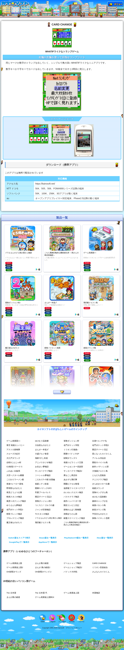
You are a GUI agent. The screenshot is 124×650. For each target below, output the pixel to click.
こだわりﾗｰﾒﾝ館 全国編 (45, 479)
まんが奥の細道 (42, 563)
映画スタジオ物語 (14, 497)
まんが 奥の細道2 (42, 567)
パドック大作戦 (70, 572)
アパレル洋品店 (99, 458)
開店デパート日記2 (43, 497)
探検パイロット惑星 (101, 518)
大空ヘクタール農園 (15, 475)
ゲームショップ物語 (72, 563)
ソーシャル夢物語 (43, 475)
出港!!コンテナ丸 (99, 441)
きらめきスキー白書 (101, 484)
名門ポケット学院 (71, 445)
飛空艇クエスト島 (43, 522)
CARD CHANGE (99, 563)
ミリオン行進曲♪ (71, 449)
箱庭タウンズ (98, 488)
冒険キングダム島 (100, 492)
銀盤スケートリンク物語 (74, 518)
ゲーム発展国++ (13, 441)
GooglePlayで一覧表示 (19, 542)
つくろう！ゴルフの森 (44, 505)
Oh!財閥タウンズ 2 (43, 572)
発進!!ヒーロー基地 (14, 484)
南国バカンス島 (99, 505)
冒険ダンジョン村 (71, 441)
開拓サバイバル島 (100, 462)
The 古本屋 (11, 593)
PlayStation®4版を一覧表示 (76, 538)
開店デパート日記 (100, 449)
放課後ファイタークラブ (74, 488)
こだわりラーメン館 (15, 479)
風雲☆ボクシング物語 (16, 501)
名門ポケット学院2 (100, 445)
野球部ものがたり (14, 488)
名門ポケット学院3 (14, 510)
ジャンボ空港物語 (43, 510)
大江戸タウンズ (13, 458)
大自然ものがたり (43, 445)
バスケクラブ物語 (71, 497)
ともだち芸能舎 (99, 475)
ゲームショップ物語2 (73, 567)
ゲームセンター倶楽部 (73, 467)
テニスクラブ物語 (100, 479)
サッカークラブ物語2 (73, 471)
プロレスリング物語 (15, 518)
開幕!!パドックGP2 (43, 488)
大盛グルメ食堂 (42, 454)
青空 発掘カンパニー (15, 445)
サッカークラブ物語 (43, 471)
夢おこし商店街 (70, 475)
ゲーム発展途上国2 (14, 567)
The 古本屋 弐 (41, 593)
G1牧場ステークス (14, 467)
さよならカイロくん (101, 572)
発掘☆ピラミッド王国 (73, 462)
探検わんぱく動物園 (72, 510)
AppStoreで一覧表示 (48, 542)
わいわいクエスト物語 (73, 492)
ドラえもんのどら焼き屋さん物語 (48, 518)
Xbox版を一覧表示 (105, 538)
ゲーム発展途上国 (14, 563)
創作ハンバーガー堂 (72, 501)
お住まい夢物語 (42, 467)
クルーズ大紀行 (13, 454)
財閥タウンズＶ (70, 458)
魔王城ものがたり (14, 522)
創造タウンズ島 (99, 510)
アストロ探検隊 (13, 449)
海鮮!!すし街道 (41, 458)
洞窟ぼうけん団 (70, 514)
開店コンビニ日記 (71, 505)
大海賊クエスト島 (100, 471)
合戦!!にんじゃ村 (13, 462)
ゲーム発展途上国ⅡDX (44, 597)
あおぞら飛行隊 (70, 479)
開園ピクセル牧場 (71, 484)
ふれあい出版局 (13, 471)
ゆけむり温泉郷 (42, 441)
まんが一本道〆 (42, 449)
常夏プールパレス (43, 492)
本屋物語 (96, 593)
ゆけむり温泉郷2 (99, 497)
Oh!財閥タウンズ (13, 572)
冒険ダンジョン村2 (43, 501)
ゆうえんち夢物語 (14, 505)
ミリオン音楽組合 (100, 567)
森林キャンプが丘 (100, 501)
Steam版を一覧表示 (48, 538)
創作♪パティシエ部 (100, 467)
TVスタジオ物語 (42, 514)
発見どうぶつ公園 (14, 492)
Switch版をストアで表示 (19, 538)
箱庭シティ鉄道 (42, 484)
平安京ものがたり (100, 514)
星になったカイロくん (102, 454)
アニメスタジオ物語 (43, 462)
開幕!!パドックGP (71, 454)
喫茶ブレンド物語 (14, 514)
